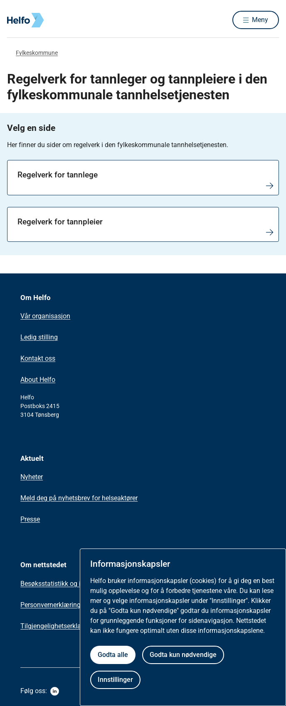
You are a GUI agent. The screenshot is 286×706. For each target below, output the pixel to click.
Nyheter (31, 477)
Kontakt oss (37, 358)
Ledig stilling (39, 337)
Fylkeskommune (37, 52)
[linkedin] (54, 691)
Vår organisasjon (45, 316)
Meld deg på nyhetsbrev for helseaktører (79, 498)
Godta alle (113, 655)
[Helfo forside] (17, 20)
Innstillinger (115, 680)
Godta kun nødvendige (183, 655)
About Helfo (37, 380)
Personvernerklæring (50, 605)
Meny (260, 20)
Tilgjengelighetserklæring (57, 626)
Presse (30, 519)
